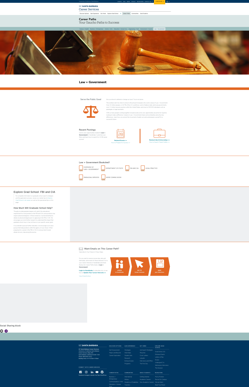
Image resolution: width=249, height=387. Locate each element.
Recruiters (140, 1)
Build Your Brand (160, 385)
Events (120, 1)
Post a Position (159, 377)
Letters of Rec (159, 357)
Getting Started (144, 377)
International (128, 377)
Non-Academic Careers (147, 382)
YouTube (97, 375)
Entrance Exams (160, 354)
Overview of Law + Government (89, 168)
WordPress (103, 375)
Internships (127, 353)
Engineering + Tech (134, 29)
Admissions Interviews (161, 365)
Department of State (112, 168)
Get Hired (103, 13)
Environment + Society (146, 29)
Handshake (159, 1)
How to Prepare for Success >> (120, 143)
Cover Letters (144, 355)
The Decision (159, 368)
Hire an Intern (159, 382)
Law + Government (159, 29)
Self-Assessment (114, 350)
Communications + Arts (116, 382)
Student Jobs (128, 355)
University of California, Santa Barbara (88, 1)
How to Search (153, 142)
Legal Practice (149, 168)
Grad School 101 (160, 352)
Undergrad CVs (159, 362)
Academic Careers (145, 379)
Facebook (81, 375)
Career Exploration (114, 355)
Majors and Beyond (115, 353)
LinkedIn (92, 375)
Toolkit (133, 1)
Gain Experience (94, 13)
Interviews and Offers (146, 361)
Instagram (87, 375)
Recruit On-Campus (161, 379)
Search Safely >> (164, 142)
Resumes (142, 353)
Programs (127, 364)
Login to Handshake (86, 270)
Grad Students (144, 13)
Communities (135, 13)
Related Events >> (120, 140)
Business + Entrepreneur (96, 29)
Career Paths (126, 13)
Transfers (127, 385)
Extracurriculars (129, 361)
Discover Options (84, 13)
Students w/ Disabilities (131, 382)
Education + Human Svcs (120, 29)
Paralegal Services (89, 177)
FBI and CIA (131, 168)
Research (127, 358)
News (128, 1)
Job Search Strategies (146, 350)
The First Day (144, 364)
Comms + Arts (108, 29)
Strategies (127, 350)
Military (126, 379)
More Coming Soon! (111, 177)
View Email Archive (85, 276)
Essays (157, 360)
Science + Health (84, 29)
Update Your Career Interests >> (95, 273)
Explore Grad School (112, 13)
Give (124, 1)
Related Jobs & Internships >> (159, 140)
